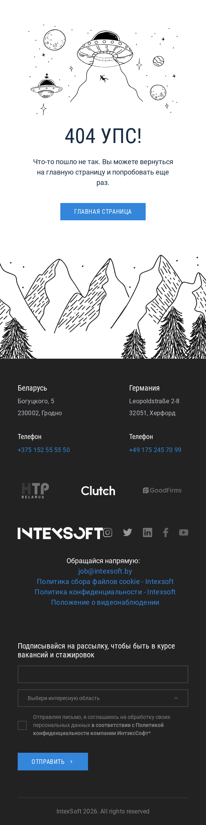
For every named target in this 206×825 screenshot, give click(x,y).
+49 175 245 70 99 (155, 450)
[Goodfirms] (165, 491)
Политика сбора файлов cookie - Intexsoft (105, 581)
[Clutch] (101, 491)
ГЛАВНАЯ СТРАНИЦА (103, 211)
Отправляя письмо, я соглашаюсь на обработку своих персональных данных (101, 725)
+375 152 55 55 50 (44, 450)
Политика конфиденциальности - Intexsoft (105, 592)
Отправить (53, 761)
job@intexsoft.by (105, 571)
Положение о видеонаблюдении (105, 602)
